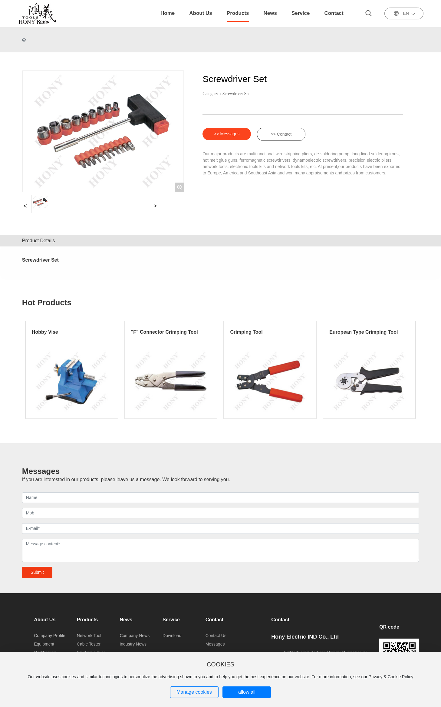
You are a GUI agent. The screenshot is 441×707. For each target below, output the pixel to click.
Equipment (44, 644)
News (126, 619)
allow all (246, 692)
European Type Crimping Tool (363, 332)
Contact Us (216, 635)
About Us (44, 619)
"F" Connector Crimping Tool (164, 332)
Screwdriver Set (236, 93)
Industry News (133, 644)
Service (171, 619)
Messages (215, 644)
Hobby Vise (45, 332)
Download (172, 635)
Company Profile (49, 635)
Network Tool (89, 635)
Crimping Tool (246, 332)
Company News (135, 635)
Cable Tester (88, 644)
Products (87, 619)
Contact (215, 619)
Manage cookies (194, 692)
